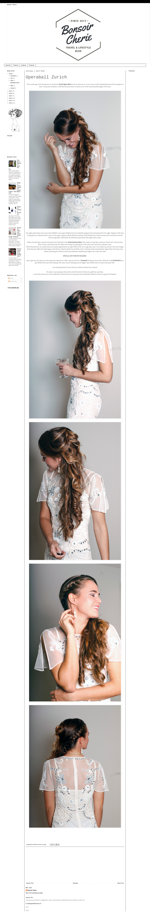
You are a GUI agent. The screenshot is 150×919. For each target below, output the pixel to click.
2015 (10, 96)
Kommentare (12, 281)
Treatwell (84, 260)
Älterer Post (120, 883)
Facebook (31, 65)
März (12, 85)
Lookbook (23, 65)
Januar (13, 88)
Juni (12, 78)
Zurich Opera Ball (64, 84)
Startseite (75, 883)
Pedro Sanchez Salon (75, 242)
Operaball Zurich (14, 82)
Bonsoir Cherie (32, 890)
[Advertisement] (75, 865)
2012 (10, 103)
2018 (10, 73)
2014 (10, 98)
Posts (10, 278)
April (12, 80)
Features (15, 65)
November (14, 76)
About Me (8, 65)
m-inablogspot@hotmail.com (33, 903)
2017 (10, 91)
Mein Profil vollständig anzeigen (34, 893)
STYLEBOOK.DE (13, 288)
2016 (10, 93)
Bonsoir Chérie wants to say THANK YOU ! (19, 252)
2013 (10, 100)
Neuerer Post (29, 883)
